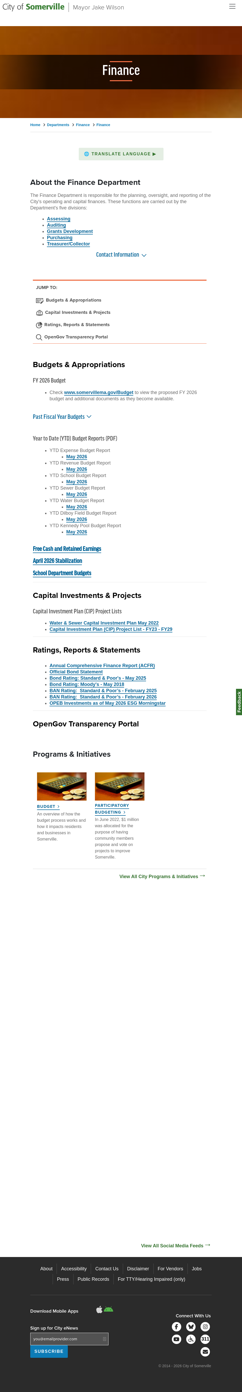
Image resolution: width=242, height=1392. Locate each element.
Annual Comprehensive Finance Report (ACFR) (102, 665)
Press (63, 1279)
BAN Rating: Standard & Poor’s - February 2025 (103, 690)
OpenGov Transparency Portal (86, 723)
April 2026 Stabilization (57, 561)
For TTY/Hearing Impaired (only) (151, 1279)
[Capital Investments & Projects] (73, 313)
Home (35, 125)
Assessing (58, 218)
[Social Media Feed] (121, 1064)
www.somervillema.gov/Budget (98, 392)
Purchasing (59, 237)
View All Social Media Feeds (172, 1245)
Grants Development (70, 231)
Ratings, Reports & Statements (86, 649)
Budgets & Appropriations (79, 364)
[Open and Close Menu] (232, 6)
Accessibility (74, 1268)
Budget (46, 806)
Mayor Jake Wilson (98, 7)
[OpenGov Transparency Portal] (72, 337)
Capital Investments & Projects (87, 595)
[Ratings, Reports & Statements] (73, 325)
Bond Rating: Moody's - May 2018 (87, 684)
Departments (58, 125)
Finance (83, 125)
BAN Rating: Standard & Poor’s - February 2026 (103, 697)
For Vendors (170, 1268)
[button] (121, 154)
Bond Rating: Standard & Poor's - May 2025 (98, 678)
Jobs (197, 1268)
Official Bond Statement (76, 671)
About (46, 1268)
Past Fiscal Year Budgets (63, 416)
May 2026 (76, 456)
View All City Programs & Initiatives (158, 876)
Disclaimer (138, 1268)
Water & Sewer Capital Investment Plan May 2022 (104, 623)
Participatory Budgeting (112, 808)
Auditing (56, 225)
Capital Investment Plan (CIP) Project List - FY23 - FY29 (111, 629)
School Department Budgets (62, 573)
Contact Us (106, 1268)
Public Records (93, 1279)
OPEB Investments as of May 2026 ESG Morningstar (108, 703)
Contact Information (117, 255)
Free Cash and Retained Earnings (67, 549)
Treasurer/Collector (68, 243)
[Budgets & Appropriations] (68, 301)
